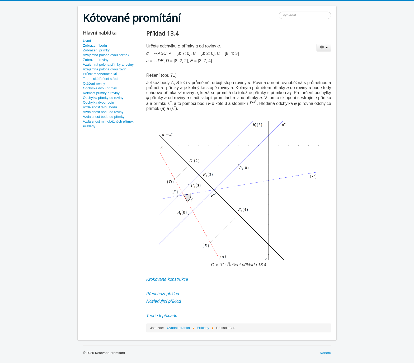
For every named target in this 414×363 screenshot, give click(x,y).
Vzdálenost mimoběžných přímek (108, 121)
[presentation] (253, 102)
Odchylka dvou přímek (100, 88)
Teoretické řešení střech (101, 79)
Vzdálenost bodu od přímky (104, 117)
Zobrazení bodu (95, 45)
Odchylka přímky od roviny (103, 98)
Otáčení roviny (94, 83)
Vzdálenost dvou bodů (100, 107)
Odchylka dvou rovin (98, 102)
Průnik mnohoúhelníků (100, 74)
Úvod (87, 41)
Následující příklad (163, 301)
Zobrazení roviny (96, 60)
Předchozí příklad (162, 294)
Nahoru (325, 353)
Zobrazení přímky (96, 50)
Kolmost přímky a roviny (101, 93)
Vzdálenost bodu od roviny (103, 112)
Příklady (89, 126)
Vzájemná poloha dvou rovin (104, 69)
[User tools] (324, 47)
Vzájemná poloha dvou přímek (106, 55)
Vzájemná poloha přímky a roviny (108, 64)
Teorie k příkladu (161, 315)
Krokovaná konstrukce (167, 279)
